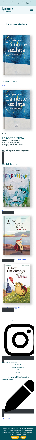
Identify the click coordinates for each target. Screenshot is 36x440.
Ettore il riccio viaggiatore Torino (14, 308)
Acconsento (15, 437)
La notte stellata (10, 81)
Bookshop (18, 364)
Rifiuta (23, 437)
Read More (7, 213)
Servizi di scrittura (18, 367)
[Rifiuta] (34, 433)
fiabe (3, 85)
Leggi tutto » (6, 418)
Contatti (18, 372)
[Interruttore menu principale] (31, 9)
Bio (18, 369)
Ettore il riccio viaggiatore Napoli (14, 259)
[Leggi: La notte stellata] (18, 56)
